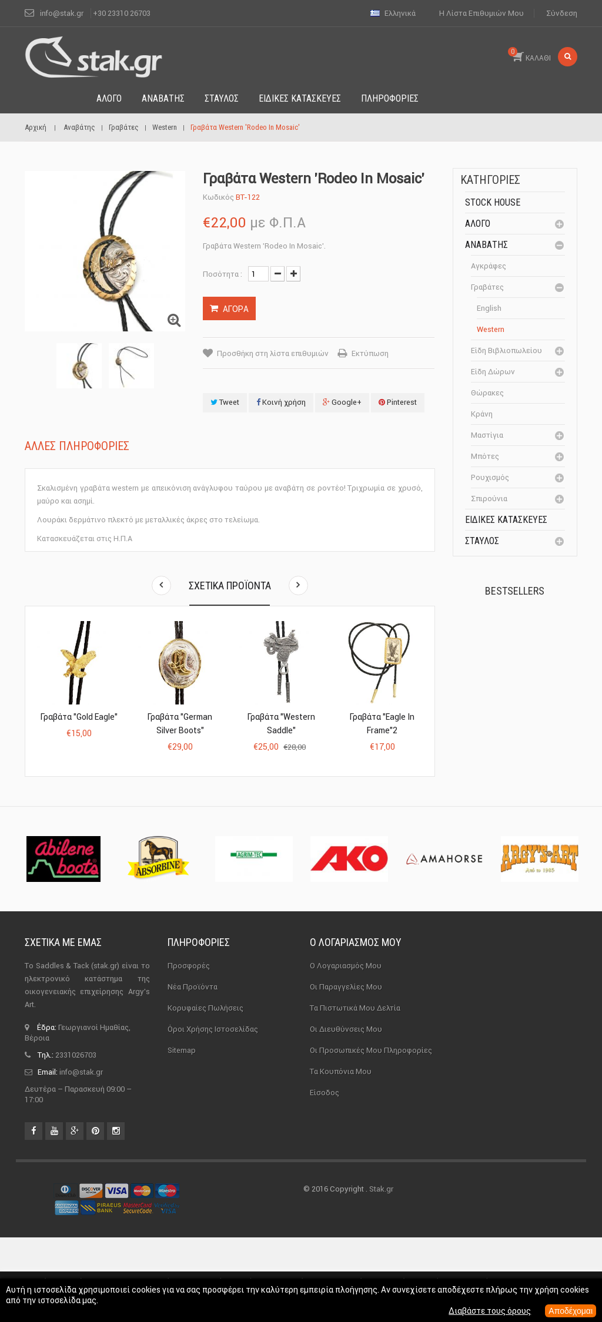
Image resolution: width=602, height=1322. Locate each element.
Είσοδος (324, 1177)
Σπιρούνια (489, 499)
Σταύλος (482, 540)
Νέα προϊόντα (193, 1071)
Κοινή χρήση (281, 402)
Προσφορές (189, 1050)
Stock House (492, 202)
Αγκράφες (488, 266)
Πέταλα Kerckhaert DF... (541, 643)
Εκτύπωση (370, 353)
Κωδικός (218, 197)
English (489, 308)
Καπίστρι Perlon (538, 708)
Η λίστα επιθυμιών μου (481, 13)
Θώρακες (487, 393)
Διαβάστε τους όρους (490, 1311)
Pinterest (398, 402)
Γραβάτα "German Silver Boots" (180, 724)
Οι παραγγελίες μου (346, 1071)
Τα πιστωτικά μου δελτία (355, 1093)
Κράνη (482, 414)
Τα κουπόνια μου (341, 1156)
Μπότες (485, 456)
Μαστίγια (487, 435)
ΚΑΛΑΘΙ (529, 54)
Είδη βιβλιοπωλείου (506, 350)
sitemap (182, 1135)
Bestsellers (514, 591)
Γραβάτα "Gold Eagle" (79, 717)
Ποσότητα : (222, 274)
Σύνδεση (561, 13)
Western (490, 329)
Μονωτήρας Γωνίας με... (511, 821)
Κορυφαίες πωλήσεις (205, 1093)
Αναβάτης (486, 244)
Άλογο (477, 223)
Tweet (224, 402)
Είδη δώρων (493, 372)
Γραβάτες (487, 287)
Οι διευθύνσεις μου (346, 1114)
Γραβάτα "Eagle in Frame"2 (382, 724)
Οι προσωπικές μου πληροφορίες (371, 1135)
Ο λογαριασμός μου (356, 1027)
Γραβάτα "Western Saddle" (281, 724)
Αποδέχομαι (571, 1311)
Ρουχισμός (490, 477)
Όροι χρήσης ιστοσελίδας (213, 1114)
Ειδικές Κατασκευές (506, 519)
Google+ (342, 402)
